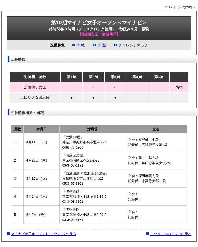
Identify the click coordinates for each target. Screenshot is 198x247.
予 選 (101, 45)
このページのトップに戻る (170, 234)
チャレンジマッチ (133, 45)
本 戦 (80, 45)
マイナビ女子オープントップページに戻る (43, 234)
